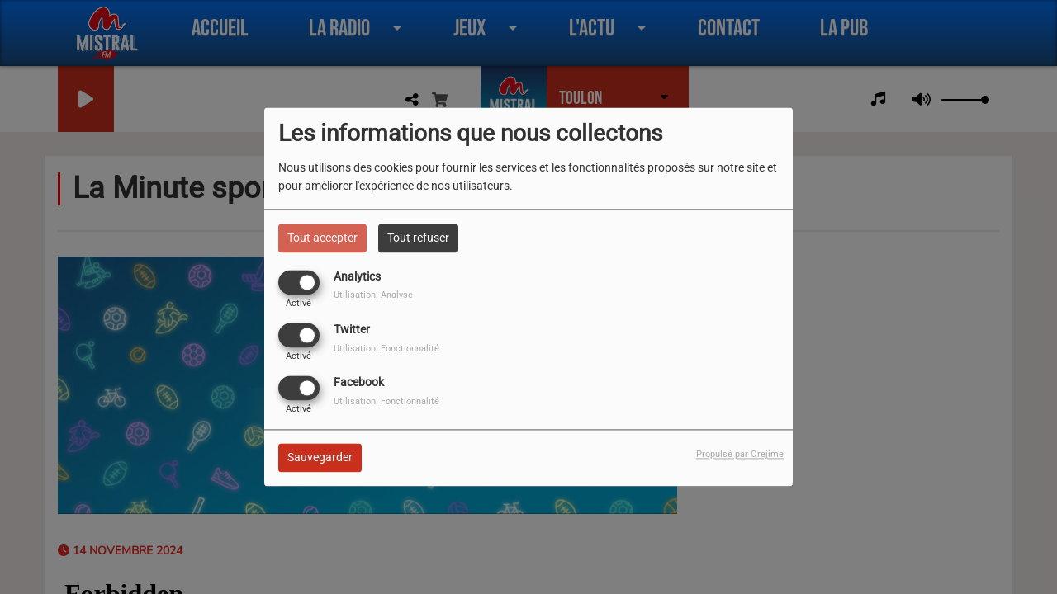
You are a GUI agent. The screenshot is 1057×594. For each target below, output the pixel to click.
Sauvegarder (320, 457)
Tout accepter (322, 237)
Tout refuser (418, 237)
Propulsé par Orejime (740, 455)
